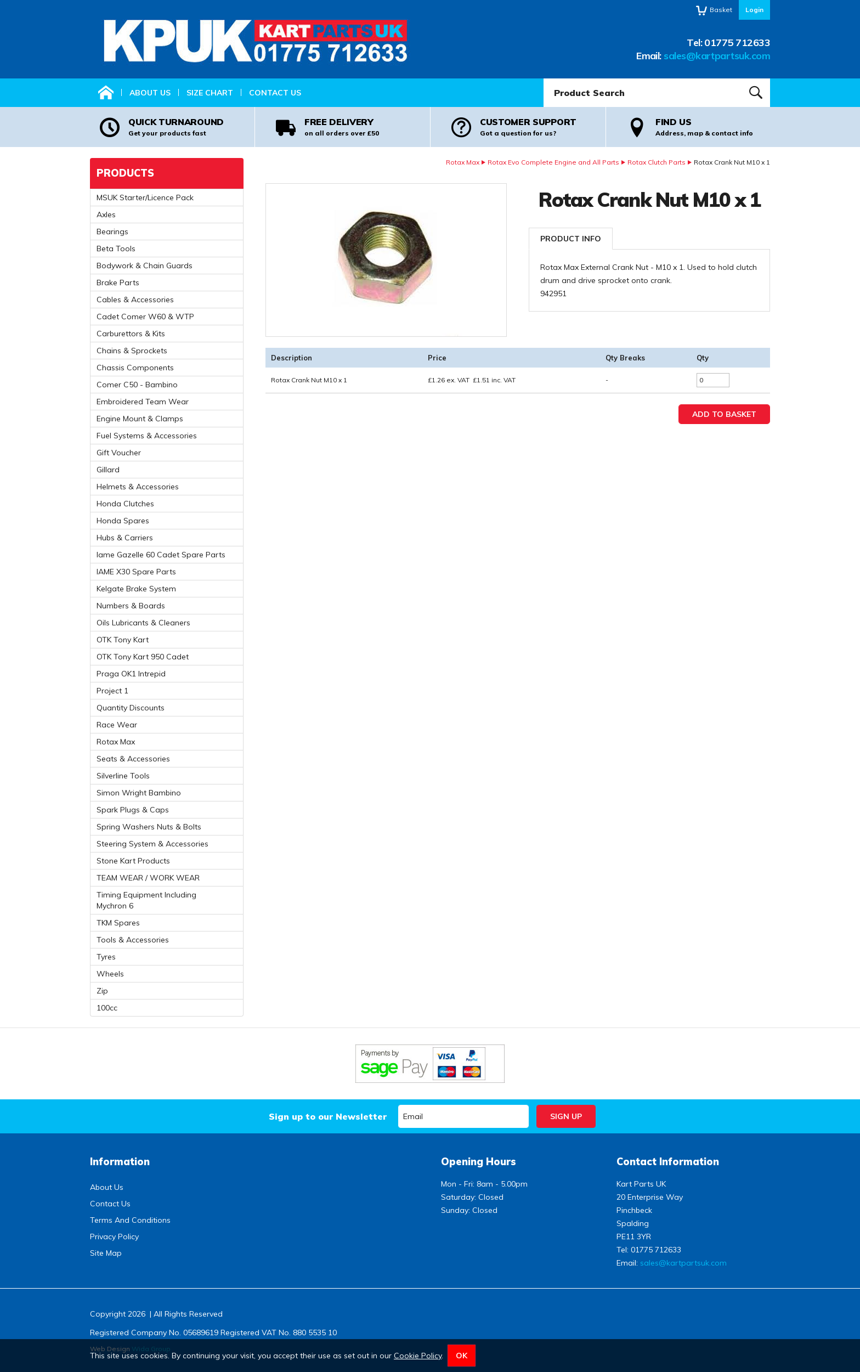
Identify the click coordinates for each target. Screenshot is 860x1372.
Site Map (106, 1253)
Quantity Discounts (131, 708)
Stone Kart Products (133, 861)
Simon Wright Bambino (139, 793)
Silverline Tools (123, 776)
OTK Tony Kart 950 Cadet (143, 657)
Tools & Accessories (133, 940)
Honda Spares (123, 521)
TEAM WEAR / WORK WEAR (148, 878)
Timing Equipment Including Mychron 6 (146, 900)
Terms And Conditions (130, 1220)
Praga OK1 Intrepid (131, 674)
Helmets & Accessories (138, 487)
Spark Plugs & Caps (133, 810)
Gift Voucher (119, 453)
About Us (150, 93)
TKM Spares (118, 923)
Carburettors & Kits (131, 333)
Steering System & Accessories (152, 844)
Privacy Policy (114, 1236)
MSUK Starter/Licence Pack (145, 197)
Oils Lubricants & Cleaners (143, 623)
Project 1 (112, 691)
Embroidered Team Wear (143, 401)
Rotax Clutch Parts (656, 162)
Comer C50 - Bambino (137, 384)
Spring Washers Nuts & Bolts (149, 827)
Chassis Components (135, 367)
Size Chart (209, 93)
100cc (107, 1008)
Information (120, 1161)
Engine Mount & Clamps (140, 419)
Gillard (108, 470)
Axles (106, 214)
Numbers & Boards (131, 606)
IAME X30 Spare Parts (136, 572)
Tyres (106, 957)
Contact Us (275, 93)
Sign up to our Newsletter (328, 1116)
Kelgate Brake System (136, 589)
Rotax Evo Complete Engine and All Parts (553, 162)
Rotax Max (462, 162)
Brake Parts (118, 282)
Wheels (110, 974)
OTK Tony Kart (123, 640)
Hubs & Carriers (125, 538)
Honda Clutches (125, 504)
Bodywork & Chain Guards (145, 265)
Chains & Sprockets (132, 350)
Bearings (112, 231)
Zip (102, 991)
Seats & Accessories (133, 759)
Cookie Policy (418, 1355)
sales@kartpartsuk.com (717, 55)
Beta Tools (116, 248)
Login (754, 9)
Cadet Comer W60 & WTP (145, 316)
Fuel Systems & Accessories (147, 436)
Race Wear (117, 725)
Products (125, 173)
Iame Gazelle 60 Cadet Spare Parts (161, 555)
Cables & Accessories (135, 299)
